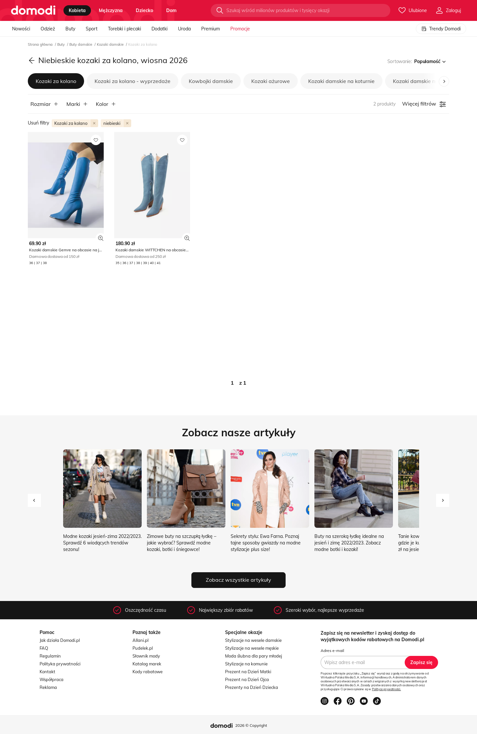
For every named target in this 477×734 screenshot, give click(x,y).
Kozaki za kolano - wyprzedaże (132, 81)
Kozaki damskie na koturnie (341, 81)
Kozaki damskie (111, 44)
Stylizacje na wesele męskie (252, 648)
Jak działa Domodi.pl (60, 640)
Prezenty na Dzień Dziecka (251, 687)
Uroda (184, 29)
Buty (70, 29)
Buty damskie (81, 44)
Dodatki (159, 29)
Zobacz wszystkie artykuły (238, 579)
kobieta (77, 10)
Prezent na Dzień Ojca (247, 679)
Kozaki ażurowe (270, 81)
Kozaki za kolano (56, 81)
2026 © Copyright (251, 725)
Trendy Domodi (441, 29)
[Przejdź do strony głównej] (33, 10)
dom (171, 10)
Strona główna (41, 44)
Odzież (48, 29)
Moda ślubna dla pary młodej (253, 656)
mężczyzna (111, 10)
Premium (210, 29)
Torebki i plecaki (124, 29)
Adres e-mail (332, 650)
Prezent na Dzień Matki (248, 671)
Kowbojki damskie (211, 81)
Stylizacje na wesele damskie (253, 640)
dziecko (144, 10)
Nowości (21, 29)
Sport (91, 29)
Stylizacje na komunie (246, 663)
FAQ (44, 648)
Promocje (240, 29)
